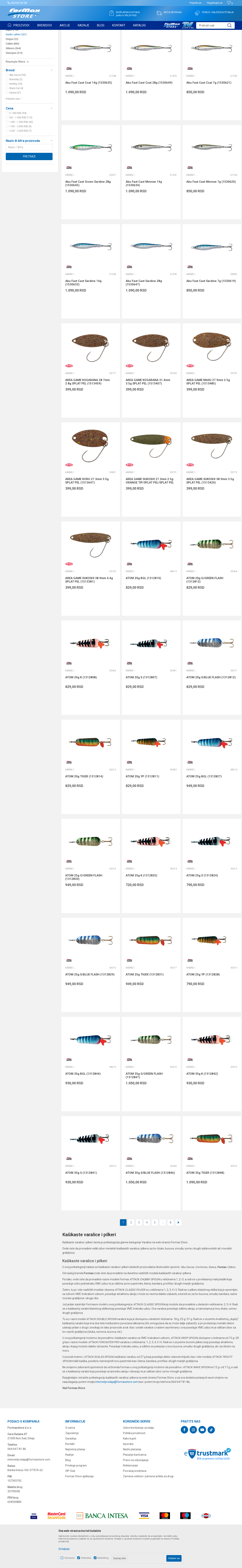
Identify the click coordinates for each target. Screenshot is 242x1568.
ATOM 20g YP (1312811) (142, 806)
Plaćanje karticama (134, 1484)
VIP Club (70, 1500)
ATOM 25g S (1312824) (202, 905)
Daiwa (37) (15, 122)
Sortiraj (163, 42)
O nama (70, 1457)
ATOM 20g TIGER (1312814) (84, 806)
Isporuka (128, 1473)
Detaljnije (64, 1548)
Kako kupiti (129, 1468)
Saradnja (70, 1468)
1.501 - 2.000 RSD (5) (20, 156)
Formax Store (15, 32)
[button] (215, 25)
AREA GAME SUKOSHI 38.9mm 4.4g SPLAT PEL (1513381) (89, 609)
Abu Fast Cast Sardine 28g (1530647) (144, 312)
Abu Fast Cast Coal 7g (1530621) (208, 112)
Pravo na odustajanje (136, 1489)
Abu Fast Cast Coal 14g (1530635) (88, 112)
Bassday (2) (15, 109)
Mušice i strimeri (17, 55)
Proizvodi (29, 32)
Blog (68, 1489)
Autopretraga (146, 42)
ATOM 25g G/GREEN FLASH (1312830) (83, 907)
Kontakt (70, 1473)
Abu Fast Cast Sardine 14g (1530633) (83, 312)
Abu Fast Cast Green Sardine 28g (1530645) (88, 213)
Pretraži (29, 186)
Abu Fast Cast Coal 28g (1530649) (149, 112)
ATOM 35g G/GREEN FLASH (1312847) (144, 1105)
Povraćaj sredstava (134, 1500)
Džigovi (12, 69)
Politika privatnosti (134, 1463)
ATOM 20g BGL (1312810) (143, 608)
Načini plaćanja (132, 1479)
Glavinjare (14, 83)
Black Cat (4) (16, 118)
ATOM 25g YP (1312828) (203, 1004)
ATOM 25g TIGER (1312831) (145, 1004)
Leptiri (12, 59)
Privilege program (76, 1495)
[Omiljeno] (230, 3)
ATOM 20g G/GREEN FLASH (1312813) (204, 609)
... (163, 1252)
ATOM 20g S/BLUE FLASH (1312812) (211, 707)
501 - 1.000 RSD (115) (20, 147)
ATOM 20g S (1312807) (141, 707)
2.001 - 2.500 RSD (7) (20, 160)
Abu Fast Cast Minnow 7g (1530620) (211, 211)
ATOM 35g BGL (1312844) (83, 1103)
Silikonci (13, 78)
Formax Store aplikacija (79, 1506)
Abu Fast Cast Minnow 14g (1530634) (144, 213)
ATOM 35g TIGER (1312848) (205, 1202)
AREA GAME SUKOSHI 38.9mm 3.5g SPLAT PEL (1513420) (210, 510)
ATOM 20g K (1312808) (81, 707)
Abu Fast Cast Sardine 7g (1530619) (211, 311)
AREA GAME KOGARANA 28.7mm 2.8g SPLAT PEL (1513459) (87, 411)
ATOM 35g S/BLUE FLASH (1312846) (150, 1202)
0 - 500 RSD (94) (17, 143)
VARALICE (42, 32)
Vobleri (12, 73)
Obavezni (69, 1557)
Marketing (103, 1557)
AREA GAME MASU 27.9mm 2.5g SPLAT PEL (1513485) (208, 411)
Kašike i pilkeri (16, 64)
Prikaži (197, 42)
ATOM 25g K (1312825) (141, 905)
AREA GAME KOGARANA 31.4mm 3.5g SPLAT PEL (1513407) (148, 411)
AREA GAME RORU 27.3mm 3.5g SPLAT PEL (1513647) (87, 510)
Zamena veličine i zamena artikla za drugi (148, 1506)
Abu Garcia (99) (17, 104)
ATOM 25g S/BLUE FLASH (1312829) (90, 1004)
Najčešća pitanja (75, 1479)
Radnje (69, 1484)
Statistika (86, 1557)
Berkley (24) (15, 113)
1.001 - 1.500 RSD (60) (21, 151)
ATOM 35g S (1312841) (81, 1202)
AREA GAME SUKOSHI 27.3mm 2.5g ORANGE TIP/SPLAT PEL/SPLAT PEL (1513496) (150, 512)
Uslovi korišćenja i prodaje (138, 1457)
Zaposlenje (72, 1463)
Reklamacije (130, 1495)
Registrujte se (214, 2)
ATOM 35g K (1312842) (202, 1103)
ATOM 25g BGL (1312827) (204, 806)
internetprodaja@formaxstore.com (116, 1411)
